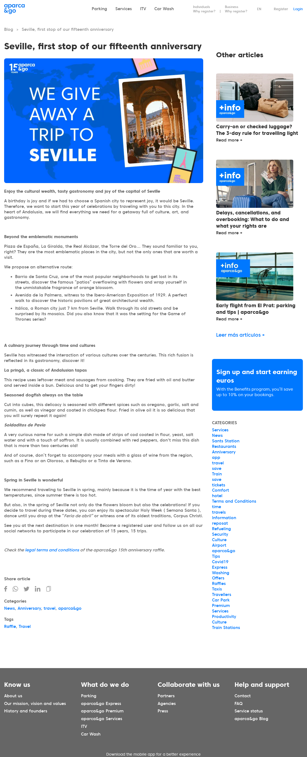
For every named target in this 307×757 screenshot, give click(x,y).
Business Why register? (236, 9)
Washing (220, 572)
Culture (219, 539)
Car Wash (164, 8)
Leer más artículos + (240, 335)
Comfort (220, 490)
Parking (99, 8)
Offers (218, 578)
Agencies (167, 703)
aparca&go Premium (102, 711)
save (216, 468)
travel (49, 608)
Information (224, 517)
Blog (8, 29)
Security (220, 534)
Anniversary (29, 608)
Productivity (224, 616)
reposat (220, 523)
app (216, 457)
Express (219, 567)
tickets (218, 485)
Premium (221, 605)
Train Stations (226, 627)
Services (123, 8)
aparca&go (70, 608)
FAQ (238, 703)
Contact (243, 695)
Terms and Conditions (234, 501)
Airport (219, 545)
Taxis (217, 589)
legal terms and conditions (52, 550)
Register (281, 9)
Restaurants (224, 446)
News (9, 608)
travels (219, 512)
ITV (143, 8)
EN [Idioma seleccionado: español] (259, 9)
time (216, 506)
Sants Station (225, 441)
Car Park (221, 600)
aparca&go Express (101, 703)
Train (217, 474)
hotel (217, 495)
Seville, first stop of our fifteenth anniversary (68, 29)
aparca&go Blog (251, 718)
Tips (216, 556)
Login (298, 9)
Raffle (10, 626)
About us (13, 695)
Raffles (219, 583)
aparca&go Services (101, 718)
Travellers (221, 594)
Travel (25, 626)
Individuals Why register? (204, 9)
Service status (249, 711)
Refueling (221, 528)
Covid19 (220, 561)
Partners (166, 695)
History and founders (25, 711)
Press (163, 711)
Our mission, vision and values (35, 703)
